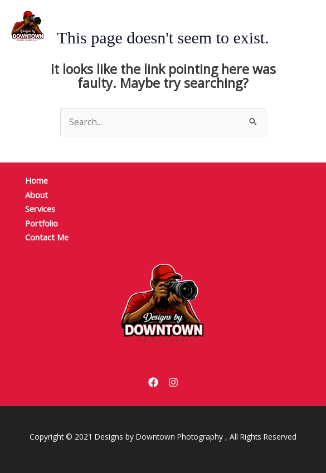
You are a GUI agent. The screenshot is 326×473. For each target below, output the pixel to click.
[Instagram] (173, 382)
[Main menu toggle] (290, 26)
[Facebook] (153, 382)
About (36, 194)
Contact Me (47, 237)
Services (40, 208)
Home (36, 180)
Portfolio (41, 223)
